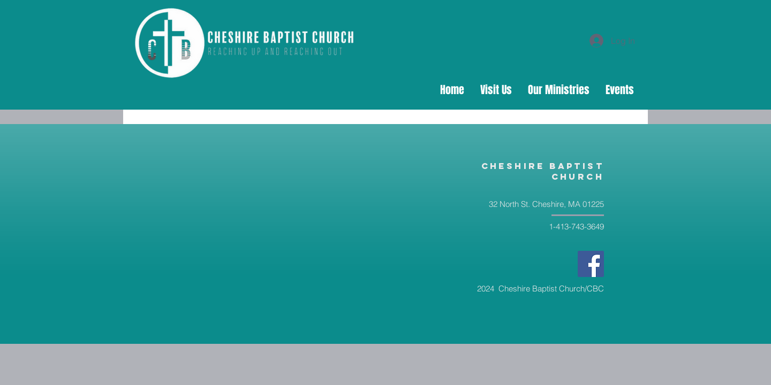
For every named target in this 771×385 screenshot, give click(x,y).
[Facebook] (591, 264)
